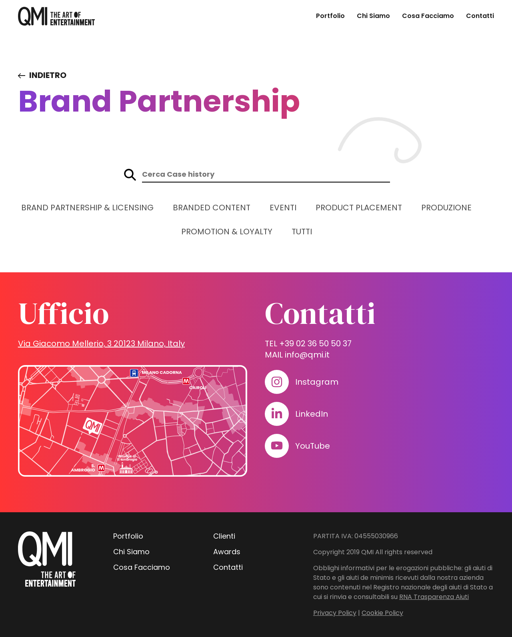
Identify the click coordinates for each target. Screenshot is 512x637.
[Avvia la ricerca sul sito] (130, 175)
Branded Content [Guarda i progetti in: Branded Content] (211, 207)
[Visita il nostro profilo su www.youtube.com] (277, 446)
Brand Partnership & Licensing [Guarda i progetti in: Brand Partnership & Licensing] (87, 207)
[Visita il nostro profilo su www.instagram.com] (277, 382)
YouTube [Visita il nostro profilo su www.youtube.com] (312, 445)
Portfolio (330, 15)
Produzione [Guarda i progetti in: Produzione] (446, 207)
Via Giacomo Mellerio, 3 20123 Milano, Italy (101, 343)
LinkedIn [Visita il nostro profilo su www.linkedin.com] (311, 413)
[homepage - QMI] (56, 16)
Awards (226, 552)
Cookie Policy (382, 612)
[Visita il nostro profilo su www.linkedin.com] (277, 414)
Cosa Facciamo (428, 15)
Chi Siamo (373, 15)
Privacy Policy (334, 612)
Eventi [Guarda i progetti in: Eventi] (283, 207)
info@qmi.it (307, 354)
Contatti (480, 15)
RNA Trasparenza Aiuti (434, 596)
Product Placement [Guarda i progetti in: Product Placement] (359, 207)
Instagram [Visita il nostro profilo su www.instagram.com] (316, 381)
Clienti (224, 536)
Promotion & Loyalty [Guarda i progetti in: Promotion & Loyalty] (226, 231)
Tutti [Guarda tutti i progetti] (302, 231)
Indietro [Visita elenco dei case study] (47, 75)
